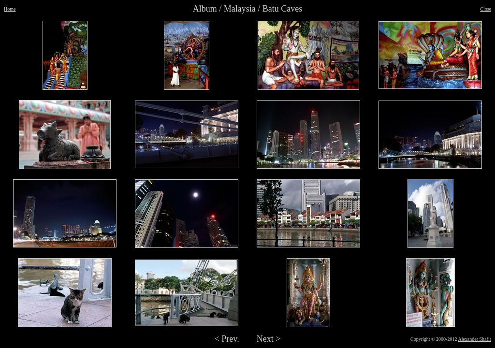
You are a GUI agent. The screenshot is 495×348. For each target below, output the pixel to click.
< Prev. (227, 339)
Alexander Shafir (474, 339)
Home (9, 9)
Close (485, 9)
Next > (269, 339)
